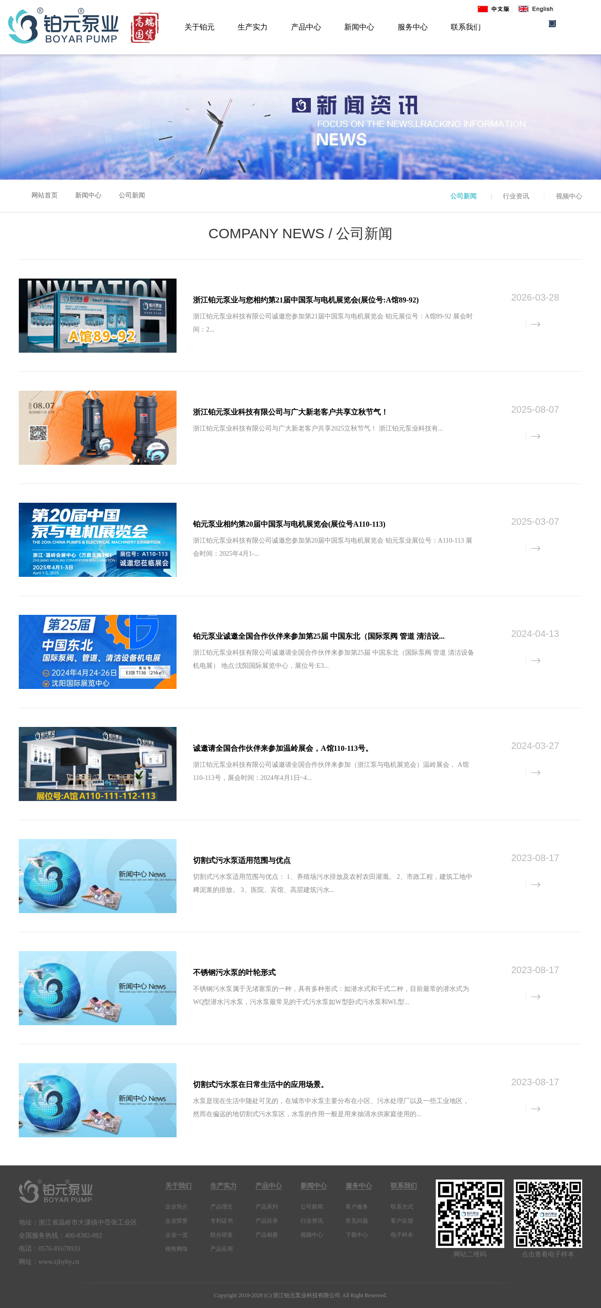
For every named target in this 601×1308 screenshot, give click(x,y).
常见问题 (357, 1220)
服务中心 (413, 27)
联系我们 (404, 1185)
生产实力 (253, 27)
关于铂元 (200, 27)
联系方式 (402, 1206)
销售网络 (176, 1249)
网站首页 (44, 195)
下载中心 (357, 1235)
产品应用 (221, 1249)
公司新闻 (132, 195)
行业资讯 (516, 196)
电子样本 (402, 1235)
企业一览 (176, 1235)
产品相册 (266, 1235)
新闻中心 (359, 27)
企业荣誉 (176, 1220)
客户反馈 (402, 1220)
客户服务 (357, 1206)
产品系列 (266, 1206)
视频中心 (569, 196)
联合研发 (221, 1235)
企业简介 (176, 1206)
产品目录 (266, 1220)
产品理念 (221, 1206)
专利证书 (221, 1220)
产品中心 (306, 27)
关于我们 (178, 1185)
